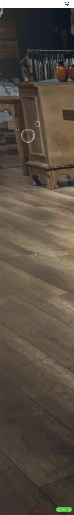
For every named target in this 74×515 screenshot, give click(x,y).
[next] (69, 257)
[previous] (5, 257)
